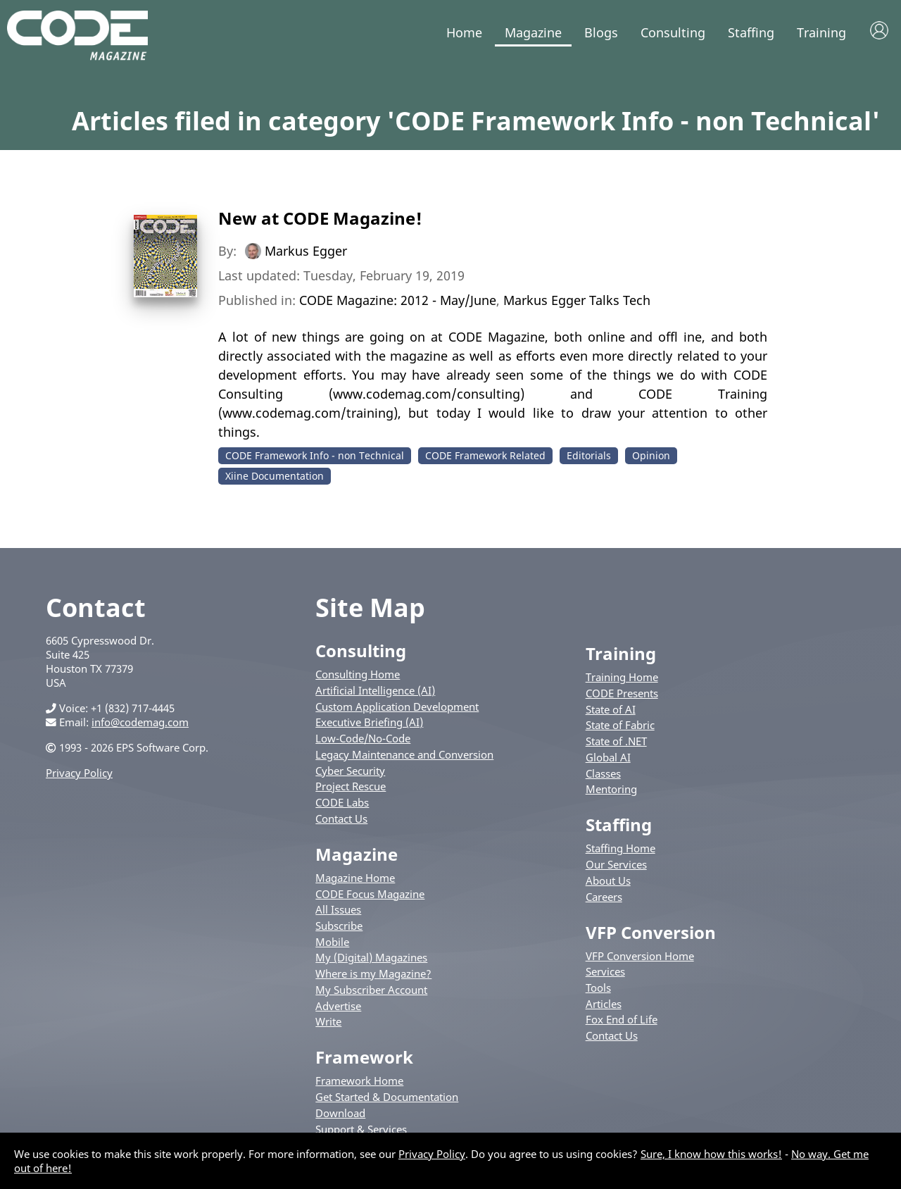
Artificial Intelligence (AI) (375, 690)
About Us (608, 880)
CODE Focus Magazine (369, 894)
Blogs (601, 32)
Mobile (332, 942)
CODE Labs (342, 802)
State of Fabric (620, 725)
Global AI (608, 757)
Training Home (622, 677)
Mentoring (611, 789)
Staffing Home (620, 848)
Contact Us (341, 818)
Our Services (616, 864)
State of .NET (616, 741)
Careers (604, 897)
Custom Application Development (397, 706)
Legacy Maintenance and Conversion (404, 754)
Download (340, 1113)
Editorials (589, 455)
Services (605, 971)
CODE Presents (622, 693)
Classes (603, 773)
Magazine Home (355, 878)
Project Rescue (350, 786)
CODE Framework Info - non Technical (314, 455)
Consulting (673, 32)
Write (328, 1021)
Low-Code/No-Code (362, 738)
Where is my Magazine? (373, 973)
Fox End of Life (621, 1019)
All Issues (338, 909)
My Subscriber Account (371, 990)
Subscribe (339, 926)
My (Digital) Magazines (371, 957)
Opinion (651, 455)
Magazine (533, 32)
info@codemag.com (140, 722)
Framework (364, 1057)
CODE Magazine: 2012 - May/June (397, 300)
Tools (598, 988)
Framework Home (359, 1080)
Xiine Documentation (274, 476)
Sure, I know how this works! (711, 1154)
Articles (604, 1004)
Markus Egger (306, 250)
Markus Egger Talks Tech (576, 300)
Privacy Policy (79, 773)
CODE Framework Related (485, 455)
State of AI (611, 709)
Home (464, 32)
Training (821, 32)
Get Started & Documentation (386, 1097)
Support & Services (361, 1129)
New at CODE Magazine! (320, 218)
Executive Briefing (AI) (369, 722)
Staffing (751, 32)
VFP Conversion (651, 932)
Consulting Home (357, 674)
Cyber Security (350, 771)
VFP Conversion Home (640, 956)
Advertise (338, 1006)
